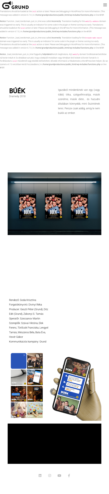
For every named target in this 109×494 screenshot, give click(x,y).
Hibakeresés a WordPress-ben (82, 61)
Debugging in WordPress (70, 11)
